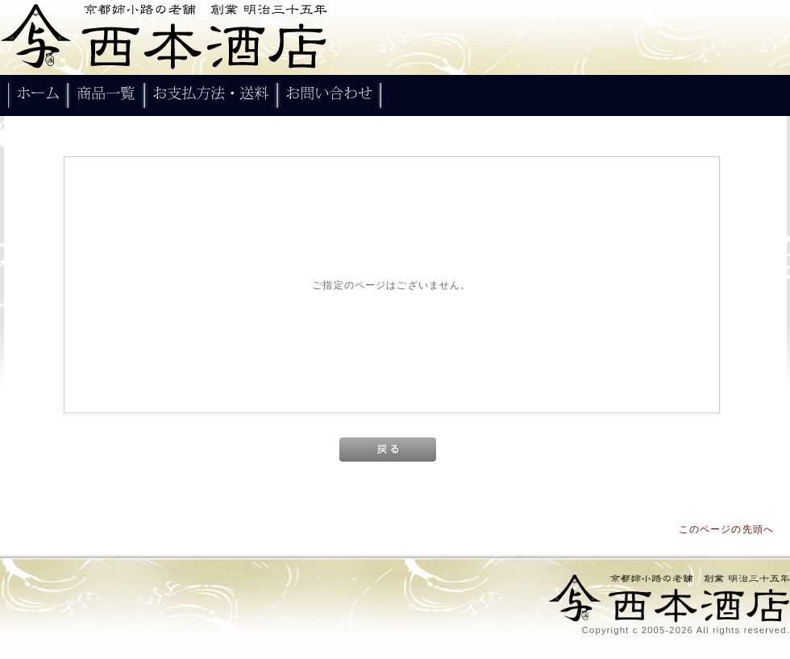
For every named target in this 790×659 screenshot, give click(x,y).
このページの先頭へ (726, 529)
